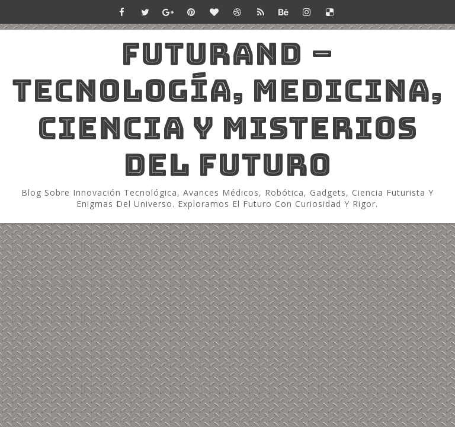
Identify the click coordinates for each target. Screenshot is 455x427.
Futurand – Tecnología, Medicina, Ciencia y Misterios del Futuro (227, 109)
